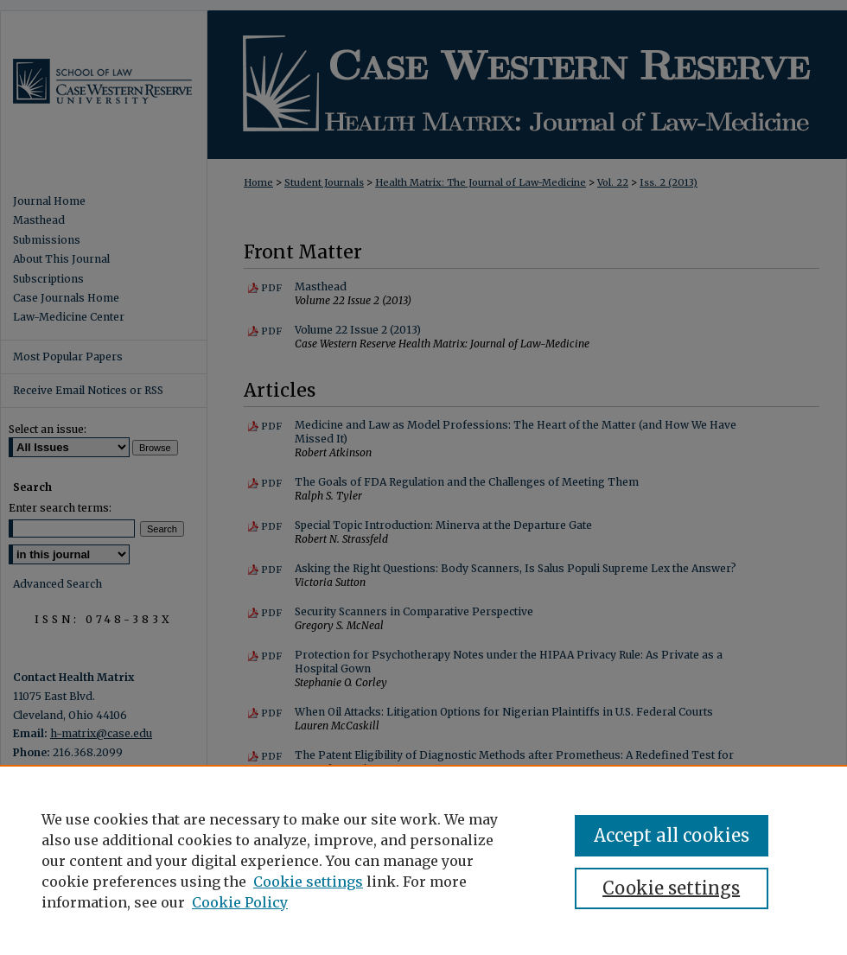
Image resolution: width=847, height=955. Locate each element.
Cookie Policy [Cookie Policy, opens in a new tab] (240, 902)
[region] (423, 860)
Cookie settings (308, 881)
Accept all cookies (671, 835)
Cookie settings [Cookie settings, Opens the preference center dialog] (671, 888)
